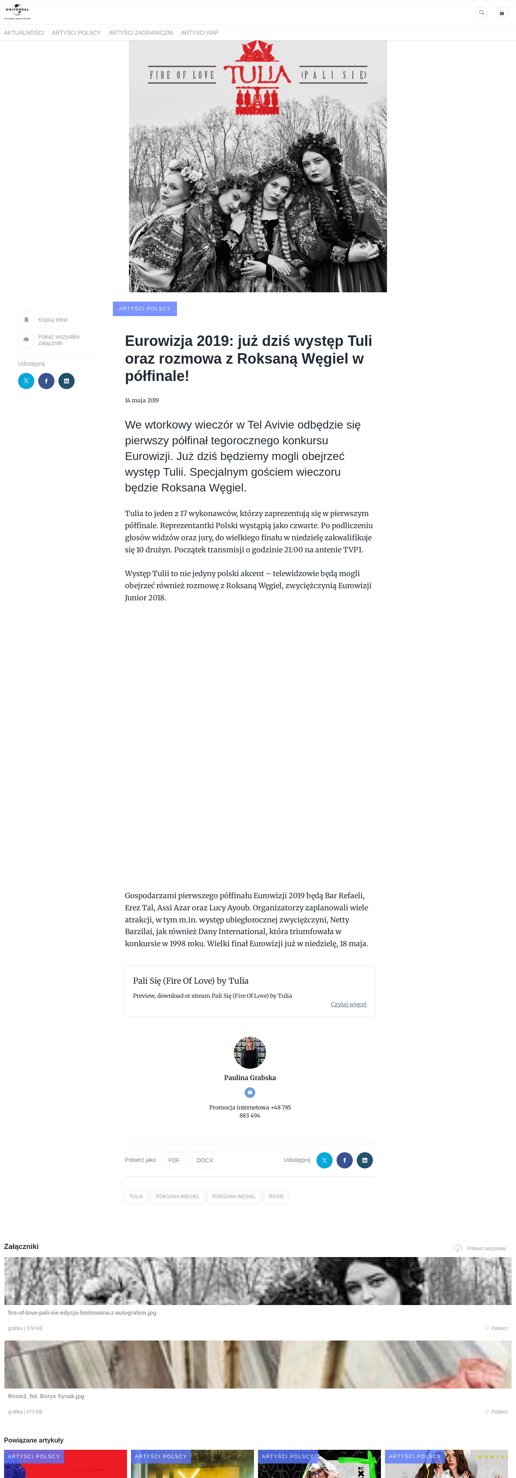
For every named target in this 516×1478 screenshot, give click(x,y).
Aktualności (24, 32)
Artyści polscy (76, 32)
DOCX (205, 1099)
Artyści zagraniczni (141, 32)
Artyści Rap (199, 32)
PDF (174, 1099)
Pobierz (110, 1268)
